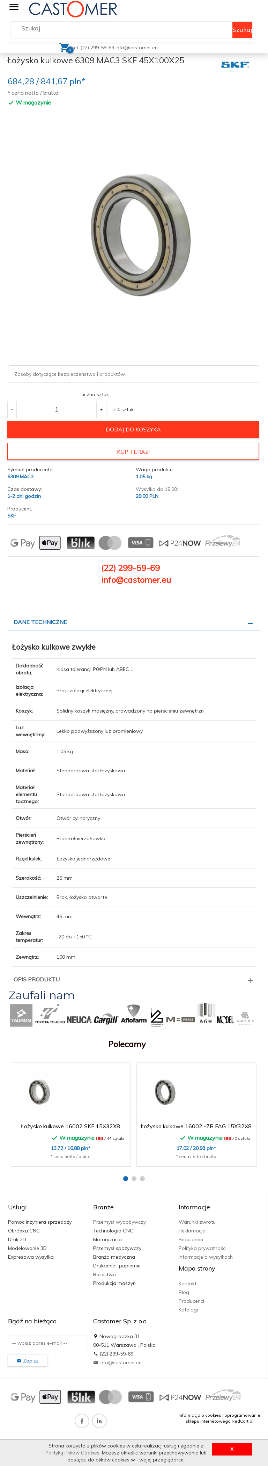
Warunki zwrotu (197, 1221)
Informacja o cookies (200, 1414)
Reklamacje (192, 1230)
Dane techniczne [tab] (40, 621)
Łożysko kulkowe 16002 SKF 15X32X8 (70, 1125)
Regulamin (191, 1239)
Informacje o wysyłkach (206, 1256)
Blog (184, 1291)
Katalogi (188, 1309)
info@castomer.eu (137, 47)
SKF (11, 515)
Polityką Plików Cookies (72, 1453)
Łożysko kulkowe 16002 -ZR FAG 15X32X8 (196, 1125)
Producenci (191, 1300)
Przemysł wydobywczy (119, 1221)
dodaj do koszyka (133, 429)
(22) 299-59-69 (130, 567)
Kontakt (187, 1283)
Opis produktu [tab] (37, 978)
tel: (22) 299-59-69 (94, 47)
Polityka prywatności (202, 1248)
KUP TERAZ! (133, 451)
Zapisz (28, 1360)
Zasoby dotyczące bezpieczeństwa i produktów (69, 374)
